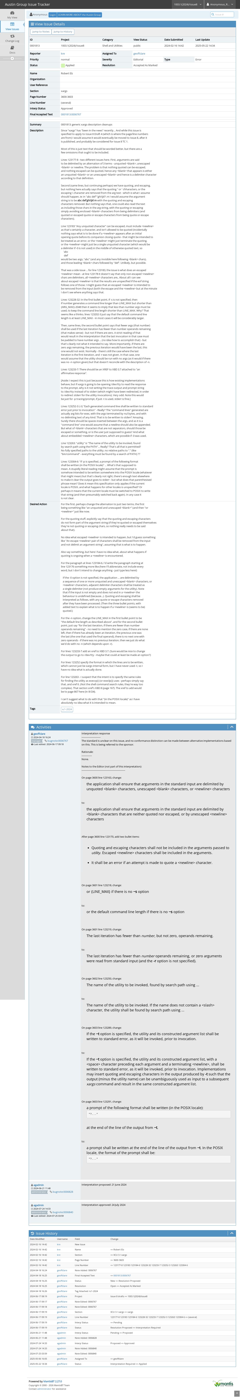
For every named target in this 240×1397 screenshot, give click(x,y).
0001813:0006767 (71, 114)
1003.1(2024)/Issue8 (187, 4)
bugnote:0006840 (63, 1212)
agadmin (38, 1185)
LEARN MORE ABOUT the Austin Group (79, 14)
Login (53, 14)
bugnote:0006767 (58, 740)
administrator (44, 1388)
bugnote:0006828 (63, 1191)
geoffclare (139, 53)
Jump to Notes (41, 31)
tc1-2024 (67, 709)
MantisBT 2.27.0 (52, 1381)
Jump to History (63, 31)
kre (63, 53)
